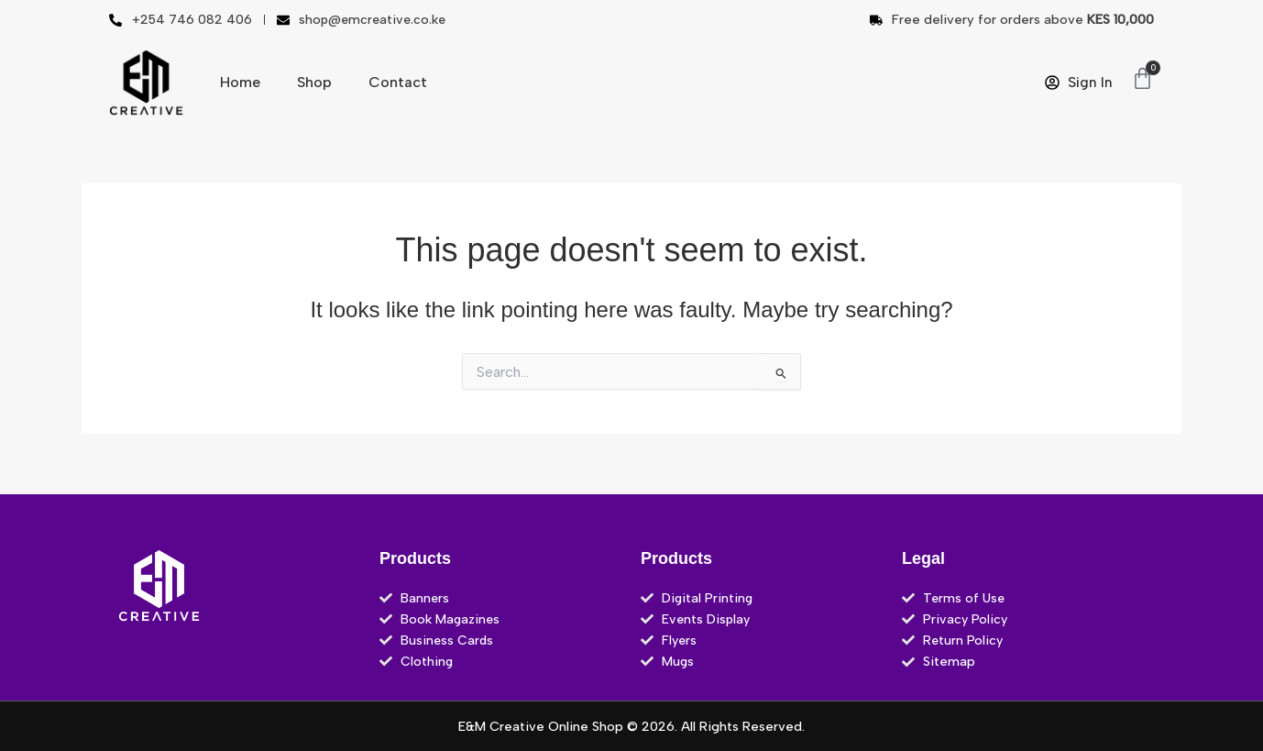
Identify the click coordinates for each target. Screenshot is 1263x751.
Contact (397, 82)
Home (240, 82)
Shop (314, 82)
